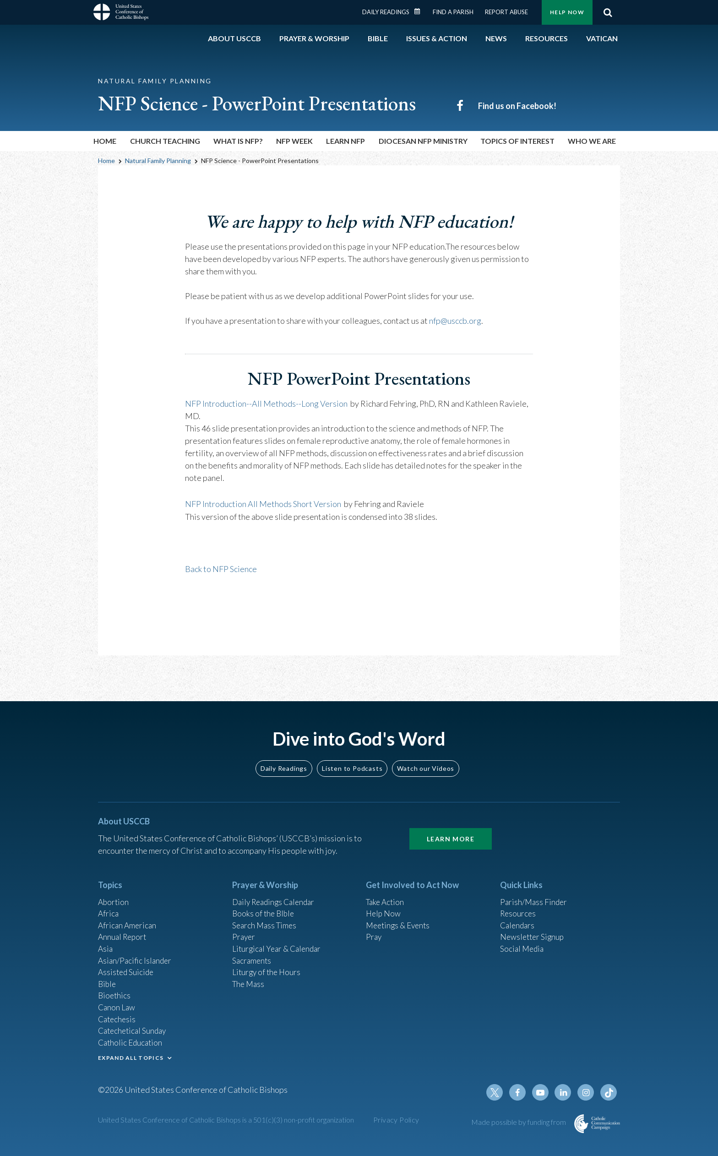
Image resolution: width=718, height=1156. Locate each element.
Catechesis (118, 1015)
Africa (109, 904)
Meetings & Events (400, 916)
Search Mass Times (265, 916)
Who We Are (592, 140)
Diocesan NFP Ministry (423, 140)
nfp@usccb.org (455, 321)
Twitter (499, 1092)
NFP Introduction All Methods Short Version (263, 503)
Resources (519, 904)
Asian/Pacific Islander (136, 954)
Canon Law (117, 1003)
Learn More (450, 828)
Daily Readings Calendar (420, 11)
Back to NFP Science (221, 568)
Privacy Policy (396, 1119)
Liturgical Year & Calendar (279, 941)
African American (128, 916)
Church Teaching (165, 140)
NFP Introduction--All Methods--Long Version (266, 403)
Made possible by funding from (519, 1122)
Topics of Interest (517, 140)
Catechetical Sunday (134, 1028)
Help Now (567, 12)
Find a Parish (453, 12)
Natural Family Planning (158, 160)
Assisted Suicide (127, 966)
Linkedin (565, 1092)
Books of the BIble (264, 904)
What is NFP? (238, 140)
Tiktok (609, 1092)
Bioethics (115, 991)
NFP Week (294, 140)
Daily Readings (385, 12)
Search (608, 12)
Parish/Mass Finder (534, 892)
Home (104, 140)
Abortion (114, 892)
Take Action (386, 892)
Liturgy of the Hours (267, 966)
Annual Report (123, 929)
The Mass (249, 978)
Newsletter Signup (533, 929)
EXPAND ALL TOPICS (130, 1055)
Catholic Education (131, 1040)
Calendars (518, 916)
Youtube (543, 1092)
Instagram (587, 1092)
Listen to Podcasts (352, 758)
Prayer (244, 929)
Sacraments (252, 954)
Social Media (523, 941)
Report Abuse (506, 12)
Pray (374, 929)
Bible (107, 978)
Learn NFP (345, 140)
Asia (106, 941)
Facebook (521, 1092)
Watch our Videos (425, 758)
